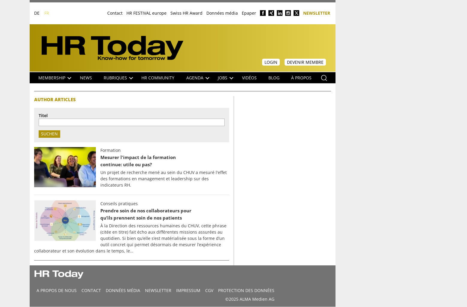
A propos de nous (57, 290)
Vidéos (249, 78)
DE (37, 13)
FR (46, 13)
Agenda (197, 78)
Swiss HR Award (186, 13)
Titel (43, 115)
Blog (273, 78)
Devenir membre (305, 62)
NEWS (86, 78)
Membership (54, 78)
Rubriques (118, 78)
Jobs (225, 78)
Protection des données (246, 290)
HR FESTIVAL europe (146, 13)
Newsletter (316, 12)
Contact (115, 13)
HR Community (157, 78)
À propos (301, 78)
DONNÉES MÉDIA (123, 290)
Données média (222, 13)
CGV (209, 290)
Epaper (249, 13)
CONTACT (91, 290)
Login (271, 62)
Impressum (188, 290)
